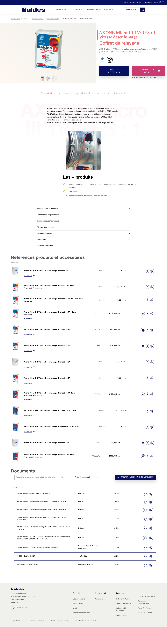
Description (48, 93)
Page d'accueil (15, 18)
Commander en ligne (146, 72)
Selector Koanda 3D (124, 604)
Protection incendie (38, 18)
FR (163, 2)
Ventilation (77, 608)
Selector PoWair (122, 599)
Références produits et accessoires (84, 93)
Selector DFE (121, 615)
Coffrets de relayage (53, 18)
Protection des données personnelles (86, 621)
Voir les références (114, 71)
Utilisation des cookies (37, 621)
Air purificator (78, 604)
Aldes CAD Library (145, 613)
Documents (119, 93)
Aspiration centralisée (81, 613)
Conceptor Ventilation (146, 597)
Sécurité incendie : (80, 599)
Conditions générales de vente (60, 621)
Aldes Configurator (145, 608)
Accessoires (29, 276)
